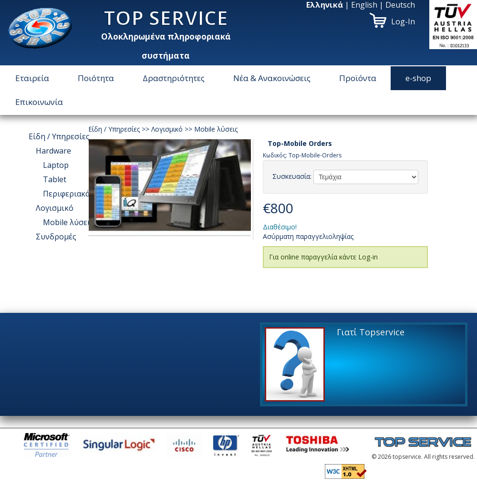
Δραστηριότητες (174, 77)
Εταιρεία (32, 77)
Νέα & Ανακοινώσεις (272, 77)
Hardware (53, 150)
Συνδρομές (56, 236)
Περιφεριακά (66, 193)
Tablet (54, 179)
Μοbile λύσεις (68, 222)
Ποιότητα (96, 77)
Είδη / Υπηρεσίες (59, 136)
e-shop (418, 77)
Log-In (403, 21)
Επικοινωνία (39, 101)
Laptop (56, 165)
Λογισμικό (54, 208)
